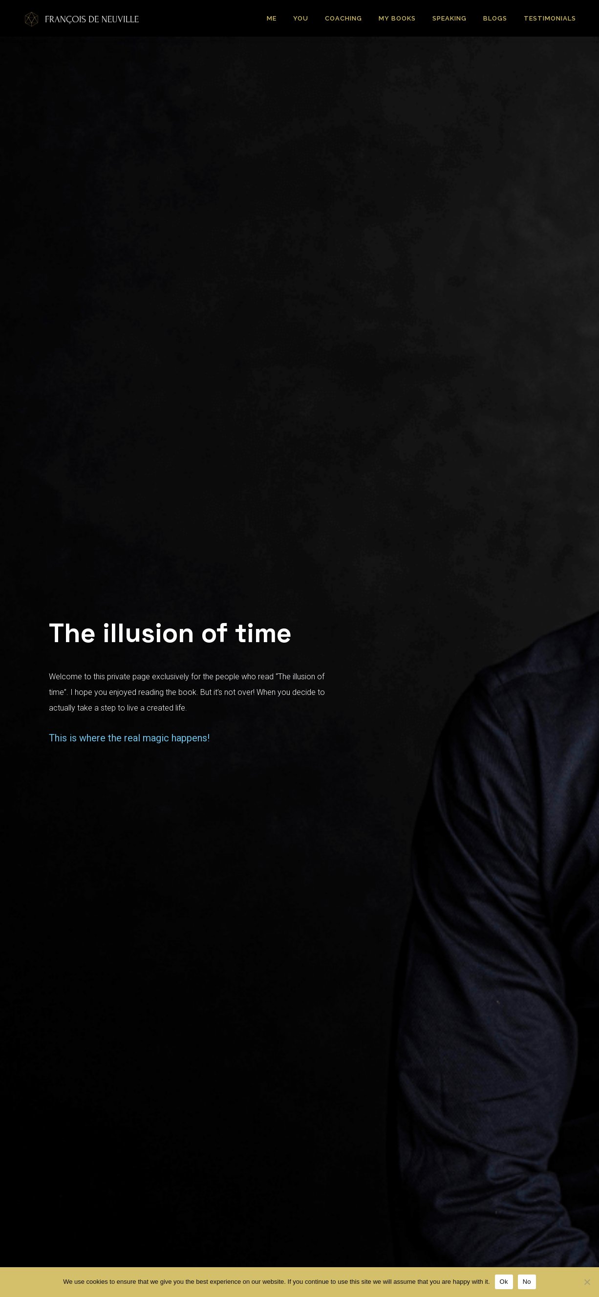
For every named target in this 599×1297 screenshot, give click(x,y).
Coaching (343, 18)
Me (272, 18)
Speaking (449, 18)
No (527, 1281)
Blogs (495, 18)
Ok (504, 1281)
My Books (397, 18)
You (300, 18)
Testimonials (550, 18)
